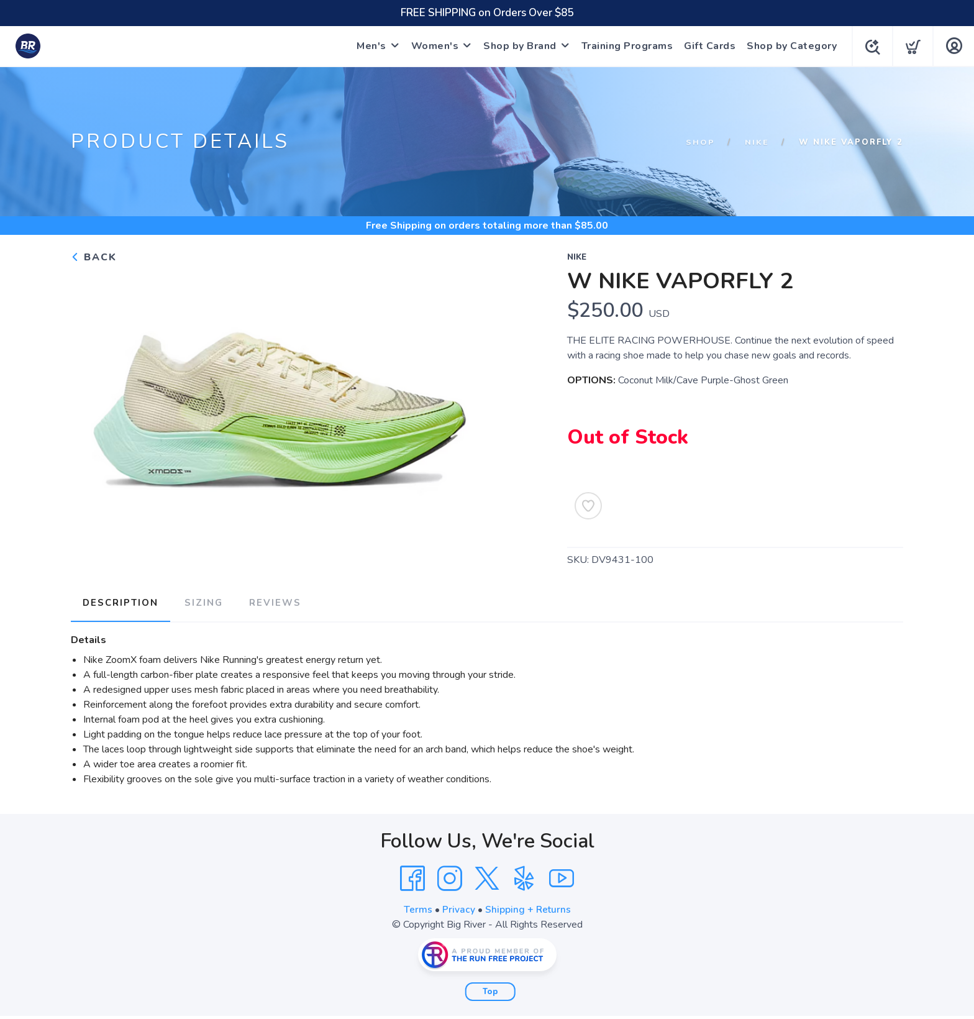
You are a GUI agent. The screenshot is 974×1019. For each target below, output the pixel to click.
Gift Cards (707, 46)
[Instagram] (449, 876)
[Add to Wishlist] (588, 505)
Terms (417, 908)
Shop (700, 142)
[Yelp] (524, 876)
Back (94, 257)
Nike (757, 142)
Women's (433, 46)
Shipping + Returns (528, 908)
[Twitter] (487, 876)
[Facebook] (412, 876)
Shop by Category (789, 46)
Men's (369, 46)
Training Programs (625, 46)
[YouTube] (561, 876)
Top (490, 989)
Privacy (458, 908)
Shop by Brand (517, 46)
